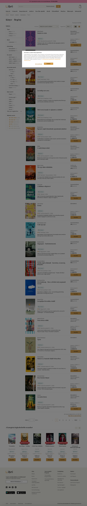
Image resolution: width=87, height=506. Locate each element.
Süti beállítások (38, 63)
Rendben (49, 63)
